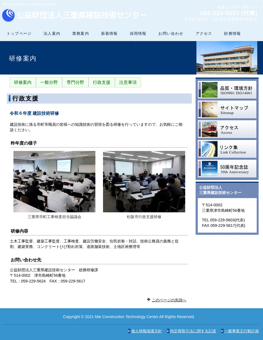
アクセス (227, 129)
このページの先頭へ (169, 300)
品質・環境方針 (227, 90)
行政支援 (101, 82)
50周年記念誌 (227, 169)
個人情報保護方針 (146, 331)
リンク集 (227, 149)
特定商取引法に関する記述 (193, 331)
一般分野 (49, 82)
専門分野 (75, 82)
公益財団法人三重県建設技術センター (76, 16)
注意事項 (128, 82)
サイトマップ (227, 110)
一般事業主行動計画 (241, 331)
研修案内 (23, 82)
